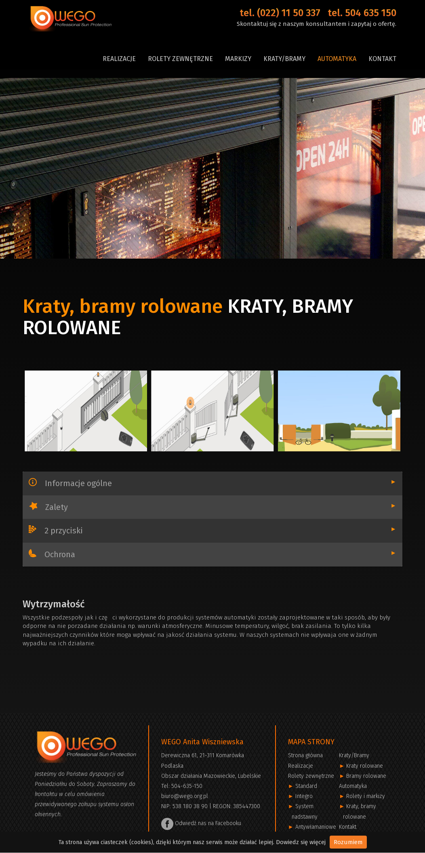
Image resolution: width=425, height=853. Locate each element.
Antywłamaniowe (315, 827)
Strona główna (305, 755)
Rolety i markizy (365, 796)
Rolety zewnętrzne (180, 59)
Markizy (238, 59)
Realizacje (119, 59)
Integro (304, 796)
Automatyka (337, 59)
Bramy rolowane (366, 776)
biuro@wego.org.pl (184, 796)
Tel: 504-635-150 (181, 786)
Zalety (219, 506)
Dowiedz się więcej (301, 842)
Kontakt (382, 59)
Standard (306, 786)
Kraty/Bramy (284, 59)
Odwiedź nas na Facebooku (201, 823)
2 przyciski (219, 530)
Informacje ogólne (219, 483)
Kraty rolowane (364, 765)
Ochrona (219, 554)
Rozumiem (348, 842)
